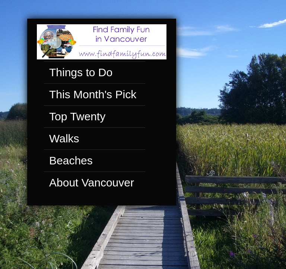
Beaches (68, 161)
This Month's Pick (90, 95)
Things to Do (78, 73)
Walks (61, 139)
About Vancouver (89, 183)
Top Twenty (74, 117)
